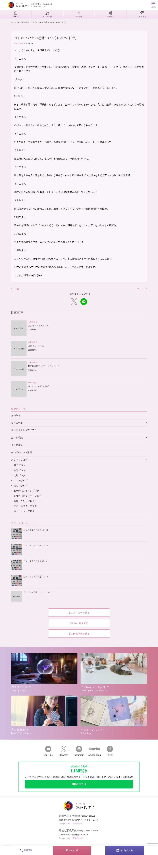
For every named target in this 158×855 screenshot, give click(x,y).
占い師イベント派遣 (21, 452)
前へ (16, 289)
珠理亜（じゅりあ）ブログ (28, 495)
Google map (64, 823)
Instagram (79, 751)
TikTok (109, 751)
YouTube (48, 751)
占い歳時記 (17, 437)
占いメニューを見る (79, 612)
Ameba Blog (94, 751)
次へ (142, 289)
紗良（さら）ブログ (24, 501)
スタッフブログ (19, 459)
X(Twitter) (63, 751)
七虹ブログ (19, 475)
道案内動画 (77, 823)
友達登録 (79, 784)
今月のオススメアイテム (24, 430)
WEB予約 (72, 850)
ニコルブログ (21, 480)
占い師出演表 (124, 850)
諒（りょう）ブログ (24, 511)
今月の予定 (17, 422)
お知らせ (15, 415)
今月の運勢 (18, 43)
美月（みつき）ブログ (25, 506)
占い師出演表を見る (79, 633)
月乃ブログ (19, 465)
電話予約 (26, 850)
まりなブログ (21, 485)
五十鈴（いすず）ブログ (26, 490)
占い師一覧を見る (79, 623)
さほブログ (19, 470)
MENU (153, 5)
